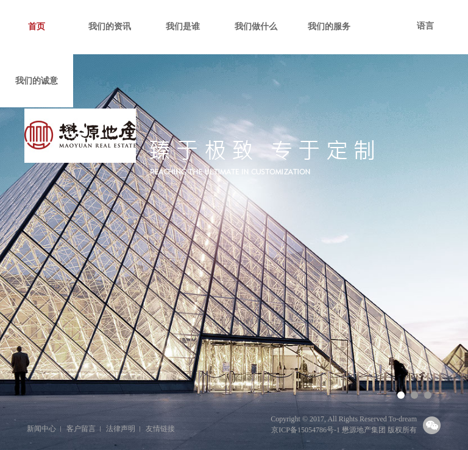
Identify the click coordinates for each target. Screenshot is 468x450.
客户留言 (81, 428)
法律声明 (120, 428)
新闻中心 (41, 428)
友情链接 (160, 428)
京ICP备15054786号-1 (305, 430)
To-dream (403, 419)
